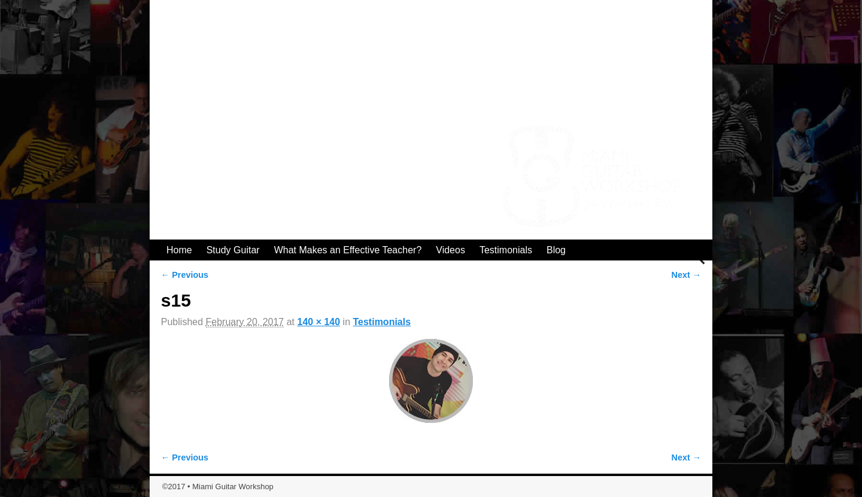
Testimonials (505, 250)
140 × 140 (319, 322)
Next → (687, 275)
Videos (450, 250)
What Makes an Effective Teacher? (348, 250)
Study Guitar (233, 250)
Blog (556, 250)
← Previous (184, 275)
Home (179, 250)
